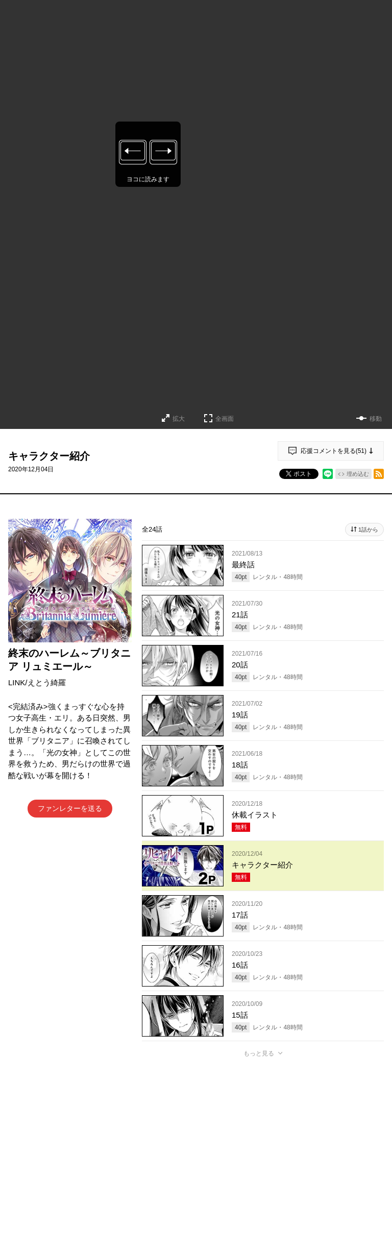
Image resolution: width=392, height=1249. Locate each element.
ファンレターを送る (70, 808)
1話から (368, 529)
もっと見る (258, 1053)
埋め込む (358, 474)
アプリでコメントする (263, 1182)
